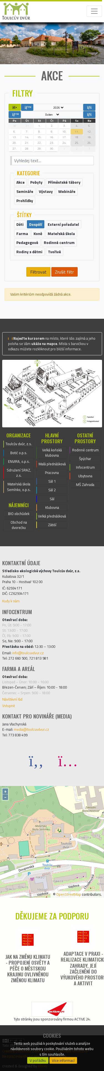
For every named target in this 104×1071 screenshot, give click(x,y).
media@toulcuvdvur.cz (31, 729)
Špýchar (85, 458)
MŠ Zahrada (85, 484)
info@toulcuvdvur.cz (28, 653)
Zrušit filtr (64, 272)
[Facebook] (36, 760)
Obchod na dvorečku (19, 524)
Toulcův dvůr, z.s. (19, 444)
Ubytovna (85, 476)
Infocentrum (85, 467)
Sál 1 (52, 481)
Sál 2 (52, 490)
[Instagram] (68, 760)
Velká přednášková (52, 516)
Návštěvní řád (12, 699)
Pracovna (52, 472)
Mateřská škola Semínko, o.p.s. (19, 486)
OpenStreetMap (68, 894)
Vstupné (8, 705)
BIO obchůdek (18, 513)
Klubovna (52, 507)
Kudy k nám (11, 601)
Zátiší (52, 525)
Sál (52, 499)
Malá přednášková (52, 464)
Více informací (63, 1060)
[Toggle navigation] (94, 11)
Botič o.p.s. (18, 453)
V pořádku (38, 1060)
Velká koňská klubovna (52, 452)
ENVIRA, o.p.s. (19, 461)
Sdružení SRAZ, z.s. (19, 472)
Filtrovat (38, 272)
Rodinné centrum (85, 450)
